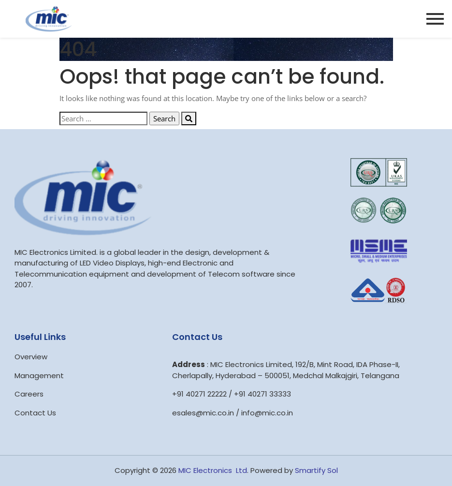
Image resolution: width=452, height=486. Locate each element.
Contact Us (35, 413)
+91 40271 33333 (262, 394)
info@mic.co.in (267, 413)
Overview (31, 357)
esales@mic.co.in (203, 413)
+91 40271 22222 (199, 394)
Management (39, 375)
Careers (29, 394)
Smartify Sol (316, 470)
